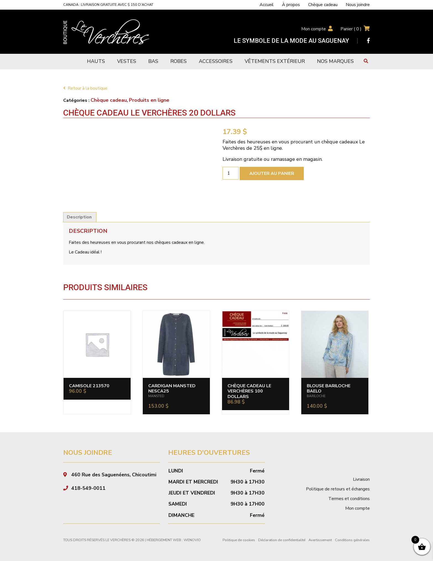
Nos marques (335, 61)
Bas (153, 61)
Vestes (126, 61)
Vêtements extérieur (275, 61)
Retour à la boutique (85, 88)
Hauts (96, 61)
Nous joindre (358, 5)
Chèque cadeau (322, 5)
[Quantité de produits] (231, 173)
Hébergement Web (164, 540)
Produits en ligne (149, 100)
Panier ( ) (350, 29)
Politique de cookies (239, 540)
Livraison (361, 479)
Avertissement (320, 540)
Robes (178, 61)
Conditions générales (352, 540)
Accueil (267, 5)
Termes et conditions (349, 499)
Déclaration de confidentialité (281, 540)
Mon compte (313, 29)
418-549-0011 (88, 488)
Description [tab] (79, 217)
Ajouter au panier (271, 173)
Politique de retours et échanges (338, 489)
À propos (291, 5)
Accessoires (216, 61)
